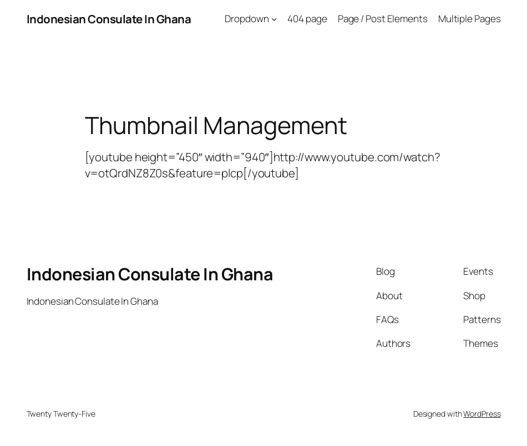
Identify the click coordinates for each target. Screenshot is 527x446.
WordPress (481, 413)
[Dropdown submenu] (274, 19)
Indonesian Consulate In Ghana (109, 19)
